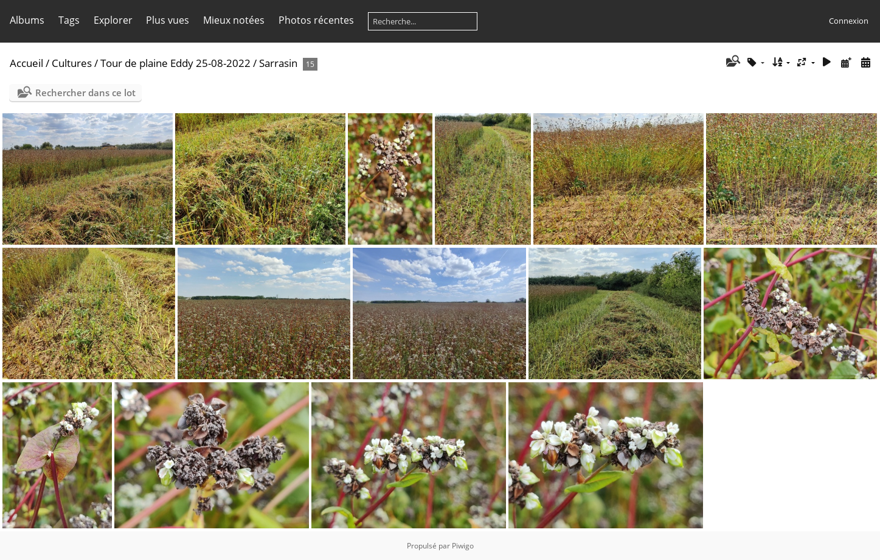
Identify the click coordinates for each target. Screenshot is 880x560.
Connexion (848, 20)
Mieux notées (234, 20)
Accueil (26, 63)
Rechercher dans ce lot (85, 92)
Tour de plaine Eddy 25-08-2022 (175, 63)
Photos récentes (316, 20)
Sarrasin (279, 63)
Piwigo (463, 546)
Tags (69, 20)
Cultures (72, 63)
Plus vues (167, 20)
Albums (27, 20)
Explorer (113, 20)
